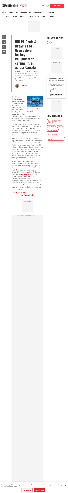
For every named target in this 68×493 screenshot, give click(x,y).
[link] (4, 37)
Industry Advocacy (53, 130)
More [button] (52, 16)
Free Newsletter (56, 94)
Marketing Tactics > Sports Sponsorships (55, 138)
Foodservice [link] (26, 13)
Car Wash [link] (5, 16)
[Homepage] (14, 5)
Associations (51, 126)
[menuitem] (5, 13)
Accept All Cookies (39, 490)
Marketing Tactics (52, 134)
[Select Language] (48, 6)
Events (59, 126)
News (49, 42)
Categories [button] (13, 13)
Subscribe (57, 5)
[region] (34, 487)
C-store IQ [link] (32, 16)
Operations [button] (37, 13)
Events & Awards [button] (18, 16)
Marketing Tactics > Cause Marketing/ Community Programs (54, 121)
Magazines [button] (42, 16)
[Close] (65, 485)
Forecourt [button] (50, 13)
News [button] (4, 13)
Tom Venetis (24, 86)
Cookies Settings (27, 490)
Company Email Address (54, 88)
